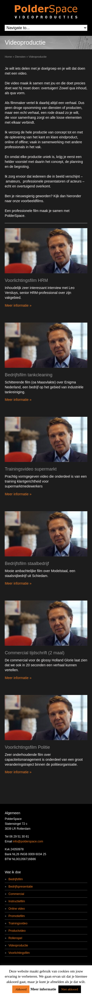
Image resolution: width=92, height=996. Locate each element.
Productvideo (17, 930)
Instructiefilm (16, 901)
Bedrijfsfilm (15, 879)
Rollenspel (15, 938)
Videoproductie (18, 945)
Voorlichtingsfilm (19, 953)
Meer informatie (43, 989)
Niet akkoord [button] (69, 989)
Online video (16, 908)
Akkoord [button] (20, 989)
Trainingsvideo (17, 923)
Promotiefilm (16, 916)
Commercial (16, 894)
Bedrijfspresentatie (20, 886)
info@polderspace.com (28, 841)
